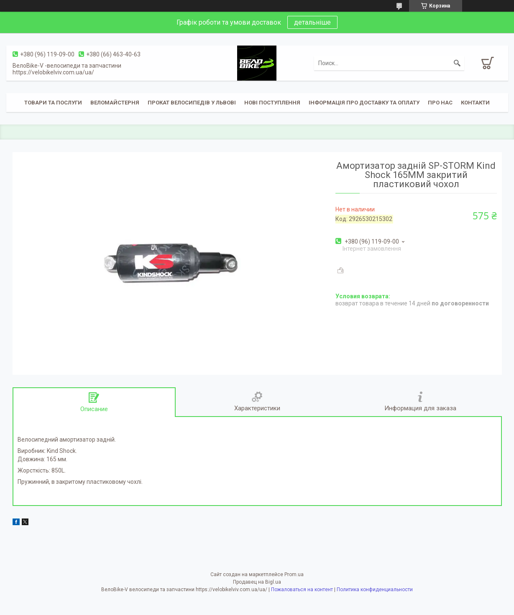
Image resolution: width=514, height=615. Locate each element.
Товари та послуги (53, 102)
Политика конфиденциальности (375, 589)
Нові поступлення (272, 102)
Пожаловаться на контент (302, 589)
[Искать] (457, 63)
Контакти (475, 102)
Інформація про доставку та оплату (364, 102)
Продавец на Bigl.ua (257, 582)
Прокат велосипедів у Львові (192, 102)
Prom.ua (294, 574)
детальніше (312, 22)
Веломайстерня (114, 102)
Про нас (440, 102)
